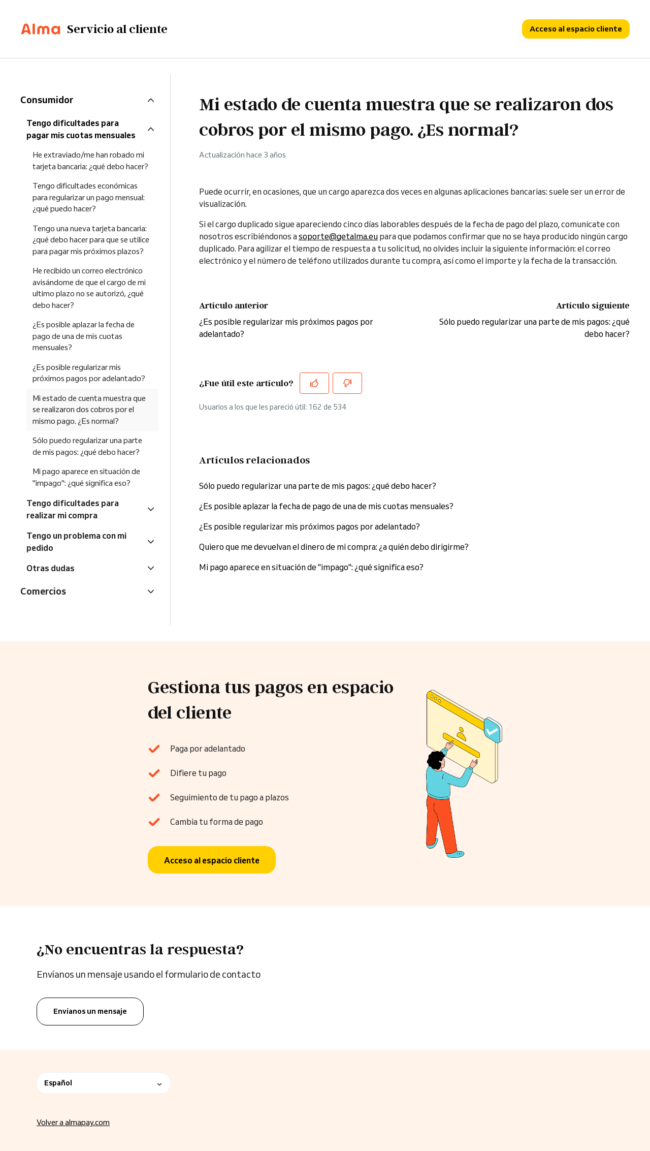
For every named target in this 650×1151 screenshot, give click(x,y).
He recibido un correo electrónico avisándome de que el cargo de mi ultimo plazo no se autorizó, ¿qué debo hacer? (89, 288)
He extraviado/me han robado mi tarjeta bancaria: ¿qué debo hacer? (90, 160)
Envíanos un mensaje (90, 1011)
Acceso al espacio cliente (576, 29)
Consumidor (46, 100)
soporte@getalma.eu (338, 236)
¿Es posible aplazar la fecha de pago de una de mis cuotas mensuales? (326, 506)
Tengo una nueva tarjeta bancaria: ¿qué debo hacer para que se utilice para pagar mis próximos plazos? (90, 240)
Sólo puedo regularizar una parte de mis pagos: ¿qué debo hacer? (317, 486)
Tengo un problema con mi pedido (76, 542)
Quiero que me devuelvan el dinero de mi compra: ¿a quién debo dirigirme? (334, 547)
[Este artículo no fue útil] (347, 383)
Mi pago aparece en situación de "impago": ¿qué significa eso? (311, 567)
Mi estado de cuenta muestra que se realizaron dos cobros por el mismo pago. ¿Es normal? (89, 409)
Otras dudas (50, 568)
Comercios (43, 591)
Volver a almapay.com (73, 1123)
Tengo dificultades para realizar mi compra (72, 509)
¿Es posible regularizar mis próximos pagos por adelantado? (309, 526)
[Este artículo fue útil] (314, 383)
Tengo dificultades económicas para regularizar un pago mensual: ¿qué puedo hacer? (88, 197)
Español (103, 1083)
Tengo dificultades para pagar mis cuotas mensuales (81, 129)
